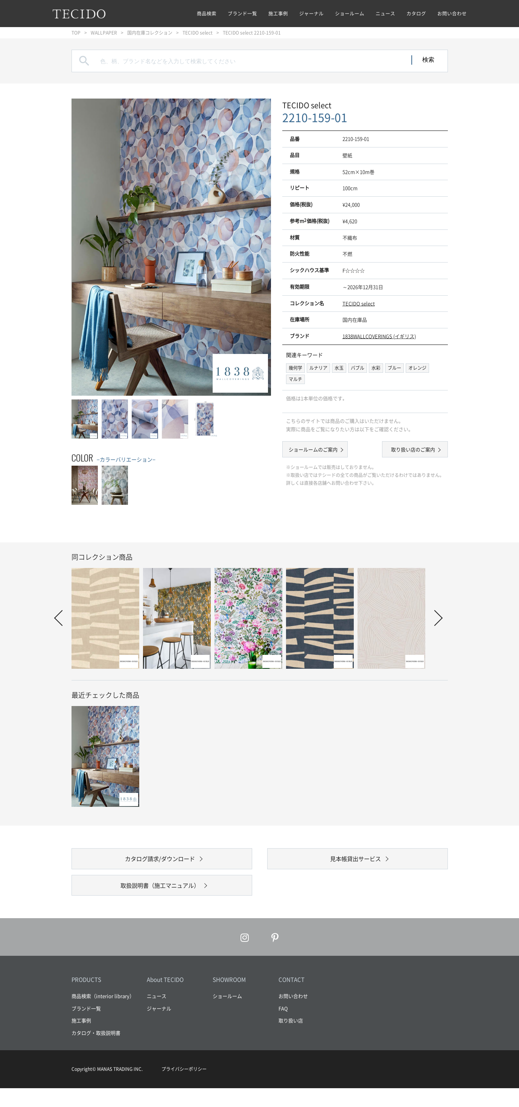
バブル (357, 367)
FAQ (283, 1026)
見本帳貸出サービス (355, 863)
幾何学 (295, 367)
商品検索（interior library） (103, 1014)
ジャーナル (311, 13)
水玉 (339, 367)
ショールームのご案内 (320, 450)
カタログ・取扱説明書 (96, 1051)
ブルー (394, 367)
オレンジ (417, 367)
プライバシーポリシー (184, 1087)
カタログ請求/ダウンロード (160, 863)
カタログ (416, 13)
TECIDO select (198, 32)
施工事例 (278, 13)
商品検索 (206, 13)
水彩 (375, 367)
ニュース (385, 13)
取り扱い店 (291, 1039)
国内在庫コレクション (149, 32)
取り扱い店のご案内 (406, 450)
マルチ (295, 379)
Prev (62, 618)
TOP (76, 32)
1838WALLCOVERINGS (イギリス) (379, 336)
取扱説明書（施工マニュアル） (160, 899)
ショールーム (349, 13)
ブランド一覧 (242, 13)
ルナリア (318, 367)
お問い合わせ (452, 13)
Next (434, 618)
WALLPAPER (104, 32)
